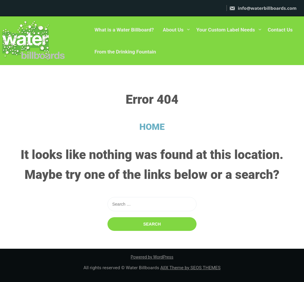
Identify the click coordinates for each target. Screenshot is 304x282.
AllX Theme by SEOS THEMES (190, 267)
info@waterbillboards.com (263, 8)
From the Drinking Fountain (125, 52)
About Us (173, 30)
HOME (152, 127)
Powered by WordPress (152, 257)
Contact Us (280, 30)
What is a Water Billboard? (124, 30)
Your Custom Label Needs (225, 30)
